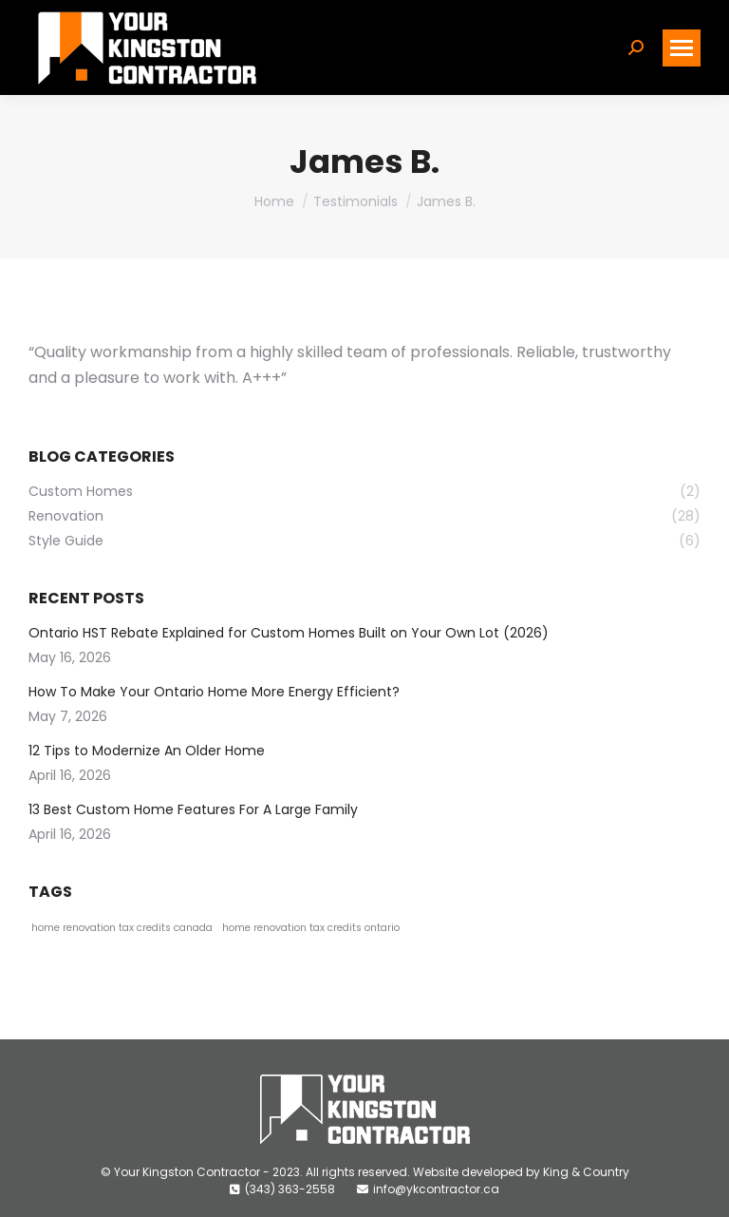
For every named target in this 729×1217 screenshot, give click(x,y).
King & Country (586, 1172)
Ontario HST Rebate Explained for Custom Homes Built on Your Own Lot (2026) (290, 632)
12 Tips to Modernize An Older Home (148, 750)
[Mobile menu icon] (682, 48)
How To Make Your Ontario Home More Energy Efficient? (214, 691)
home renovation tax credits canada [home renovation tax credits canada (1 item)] (122, 928)
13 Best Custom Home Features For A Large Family (193, 809)
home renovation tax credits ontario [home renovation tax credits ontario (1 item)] (311, 928)
